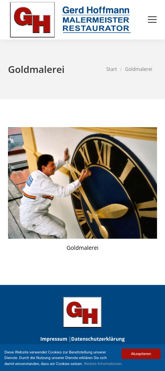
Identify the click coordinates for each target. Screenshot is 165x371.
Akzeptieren (141, 353)
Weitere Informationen (103, 363)
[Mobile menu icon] (152, 19)
